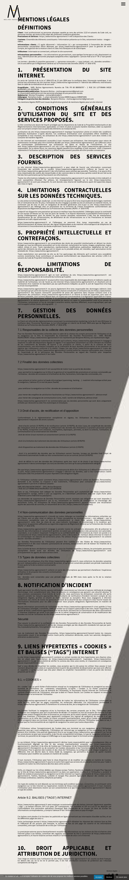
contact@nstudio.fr (54, 95)
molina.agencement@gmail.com (69, 91)
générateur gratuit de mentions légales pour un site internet (78, 102)
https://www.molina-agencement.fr (54, 36)
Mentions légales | (113, 871)
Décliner (109, 877)
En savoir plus (121, 877)
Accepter (98, 877)
